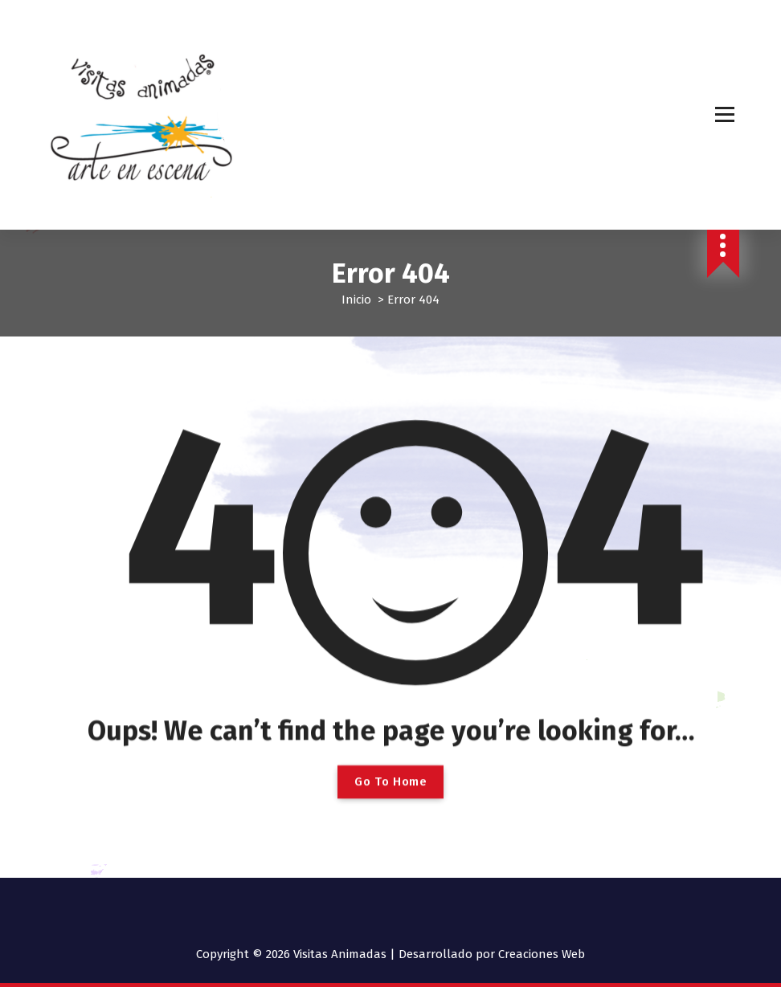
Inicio (356, 299)
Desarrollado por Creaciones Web (492, 954)
